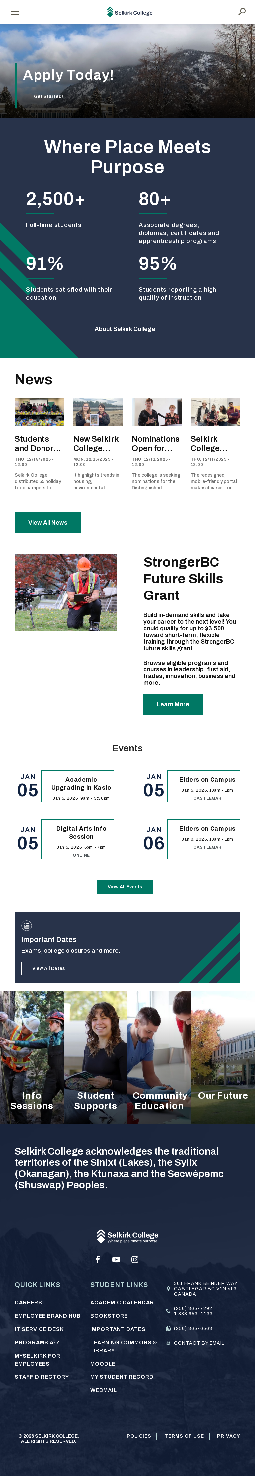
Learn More (173, 704)
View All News (47, 522)
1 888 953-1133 (193, 1313)
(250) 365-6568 (193, 1328)
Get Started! (48, 96)
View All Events (125, 886)
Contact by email (199, 1343)
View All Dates (48, 968)
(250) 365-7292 (193, 1308)
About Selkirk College (125, 329)
